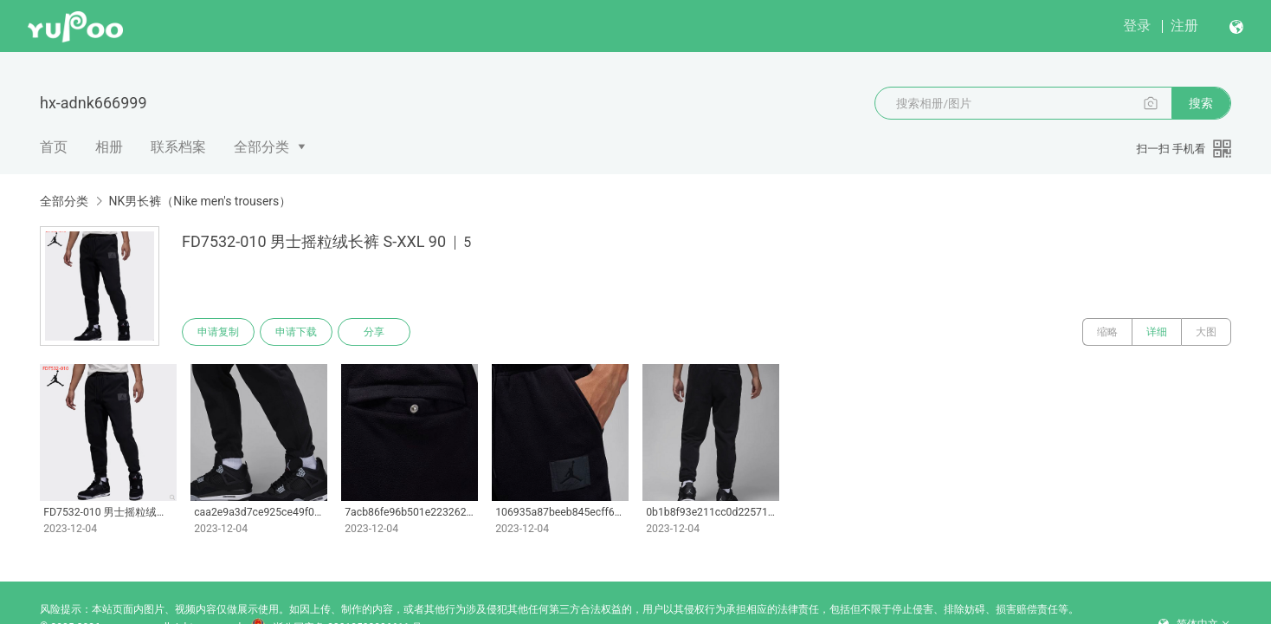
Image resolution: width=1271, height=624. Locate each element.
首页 (54, 147)
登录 (1137, 25)
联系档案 (178, 147)
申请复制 (218, 332)
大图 (1206, 332)
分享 (374, 332)
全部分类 (261, 147)
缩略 (1107, 332)
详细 (1156, 332)
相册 (109, 147)
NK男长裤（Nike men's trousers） (199, 201)
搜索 (1201, 103)
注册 (1184, 25)
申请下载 (296, 332)
